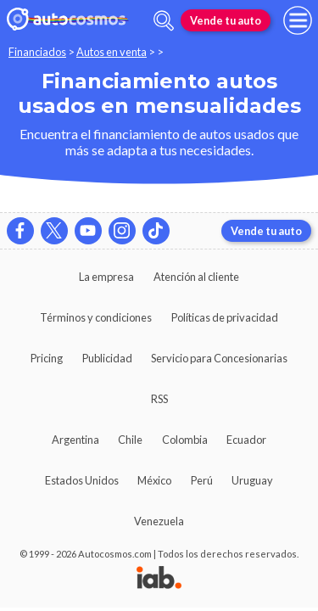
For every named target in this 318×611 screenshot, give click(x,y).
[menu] (297, 20)
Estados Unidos (82, 480)
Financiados (37, 52)
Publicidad (107, 358)
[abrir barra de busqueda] (163, 21)
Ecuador (246, 439)
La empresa (106, 276)
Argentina (75, 439)
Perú (202, 480)
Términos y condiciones (96, 317)
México (154, 480)
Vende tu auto (225, 20)
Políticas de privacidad (224, 317)
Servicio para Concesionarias (219, 358)
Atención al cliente (196, 276)
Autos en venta (111, 52)
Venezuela (159, 521)
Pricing (47, 358)
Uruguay (252, 480)
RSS (159, 399)
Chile (130, 439)
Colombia (185, 439)
